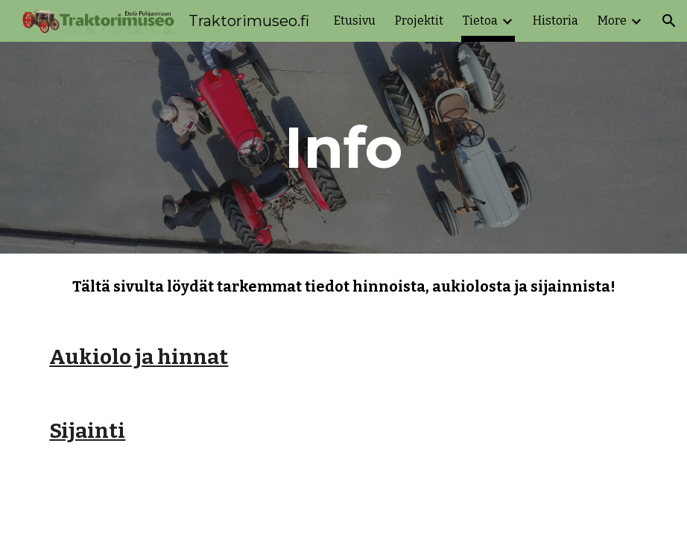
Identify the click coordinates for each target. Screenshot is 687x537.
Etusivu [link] (355, 20)
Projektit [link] (419, 20)
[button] (669, 21)
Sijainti (87, 430)
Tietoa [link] (480, 20)
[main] (343, 147)
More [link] (612, 20)
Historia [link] (555, 20)
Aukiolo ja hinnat (138, 357)
